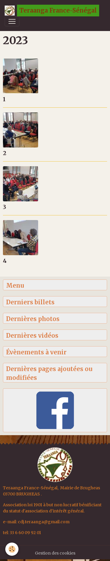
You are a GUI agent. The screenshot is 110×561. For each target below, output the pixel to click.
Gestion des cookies (55, 553)
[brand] (52, 10)
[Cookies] (11, 549)
